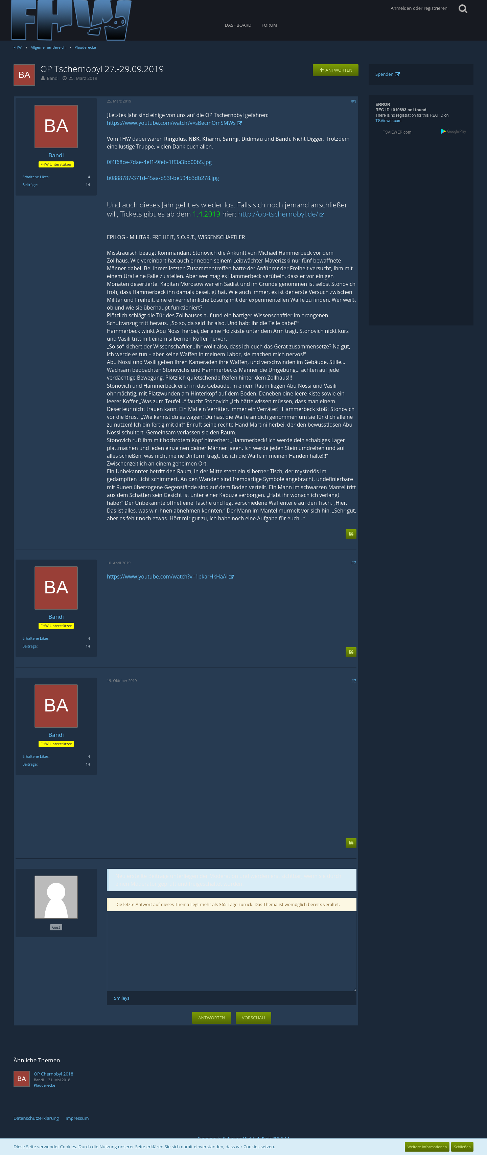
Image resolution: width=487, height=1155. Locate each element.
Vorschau (253, 1018)
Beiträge (29, 184)
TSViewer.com (388, 121)
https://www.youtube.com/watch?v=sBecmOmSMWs (171, 123)
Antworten (211, 1018)
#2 (353, 563)
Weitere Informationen (427, 1146)
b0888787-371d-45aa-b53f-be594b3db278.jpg (163, 178)
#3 (353, 681)
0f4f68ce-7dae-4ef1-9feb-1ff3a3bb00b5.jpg (159, 162)
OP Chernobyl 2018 (53, 1074)
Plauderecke (44, 1085)
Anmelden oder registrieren (419, 8)
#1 (353, 101)
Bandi (53, 78)
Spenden (384, 74)
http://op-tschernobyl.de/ (278, 214)
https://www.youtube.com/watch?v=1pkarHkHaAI (167, 576)
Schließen (462, 1146)
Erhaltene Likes (35, 176)
